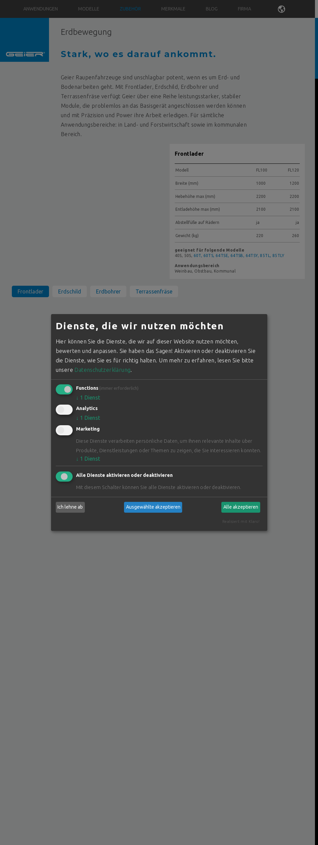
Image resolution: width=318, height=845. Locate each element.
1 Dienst (88, 397)
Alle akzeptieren (240, 507)
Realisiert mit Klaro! (241, 521)
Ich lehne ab (70, 507)
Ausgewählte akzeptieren (153, 507)
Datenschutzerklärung (102, 370)
